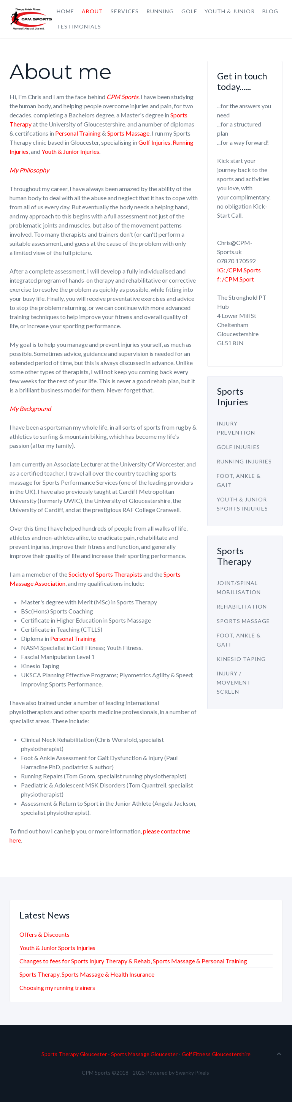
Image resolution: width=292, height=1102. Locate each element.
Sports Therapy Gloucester (74, 1054)
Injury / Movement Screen (234, 682)
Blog (270, 11)
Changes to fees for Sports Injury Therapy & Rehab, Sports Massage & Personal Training (133, 960)
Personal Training (78, 133)
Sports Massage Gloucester (144, 1054)
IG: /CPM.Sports (239, 270)
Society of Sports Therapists (105, 574)
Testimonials (79, 26)
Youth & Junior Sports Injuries (242, 504)
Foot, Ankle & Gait (239, 640)
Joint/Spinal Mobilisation (239, 587)
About (92, 11)
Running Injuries (244, 461)
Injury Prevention (236, 428)
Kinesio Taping (241, 659)
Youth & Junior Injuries (70, 151)
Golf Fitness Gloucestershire (216, 1054)
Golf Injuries (154, 142)
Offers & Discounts (44, 934)
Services (125, 11)
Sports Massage (128, 133)
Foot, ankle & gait (239, 480)
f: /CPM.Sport (235, 279)
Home (65, 11)
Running (160, 11)
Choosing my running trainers (57, 987)
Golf (189, 11)
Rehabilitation (242, 606)
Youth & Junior (230, 11)
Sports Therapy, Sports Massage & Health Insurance (86, 974)
